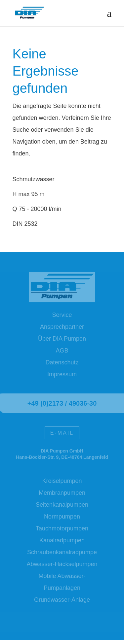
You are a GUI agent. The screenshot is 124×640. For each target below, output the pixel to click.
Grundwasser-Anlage (62, 599)
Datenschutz (61, 362)
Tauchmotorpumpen (62, 528)
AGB (62, 350)
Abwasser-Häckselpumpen (61, 564)
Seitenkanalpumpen (62, 504)
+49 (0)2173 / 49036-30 (62, 403)
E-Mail (62, 433)
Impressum (62, 374)
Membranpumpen (62, 492)
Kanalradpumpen (62, 540)
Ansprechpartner (62, 326)
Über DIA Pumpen (62, 338)
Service (62, 315)
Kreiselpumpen (62, 481)
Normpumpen (62, 516)
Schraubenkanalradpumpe (62, 552)
